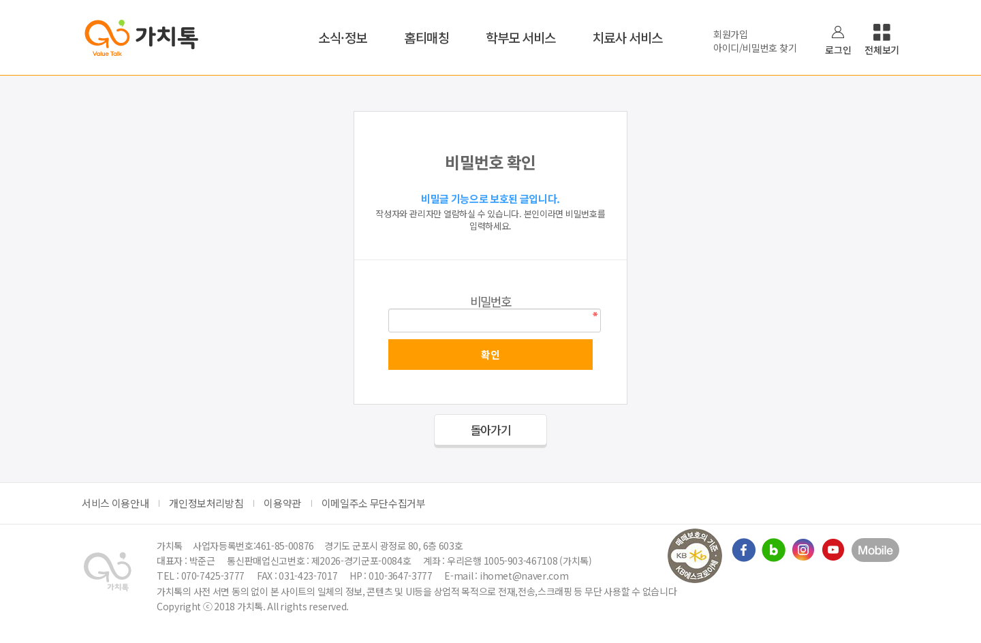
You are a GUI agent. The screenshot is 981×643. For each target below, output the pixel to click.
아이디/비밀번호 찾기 (754, 47)
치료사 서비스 (628, 37)
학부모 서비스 (521, 37)
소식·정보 (342, 37)
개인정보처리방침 (206, 503)
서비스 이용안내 (115, 503)
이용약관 (282, 503)
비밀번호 (491, 301)
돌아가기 (491, 429)
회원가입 (730, 34)
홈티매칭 (426, 37)
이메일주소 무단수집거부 (374, 503)
